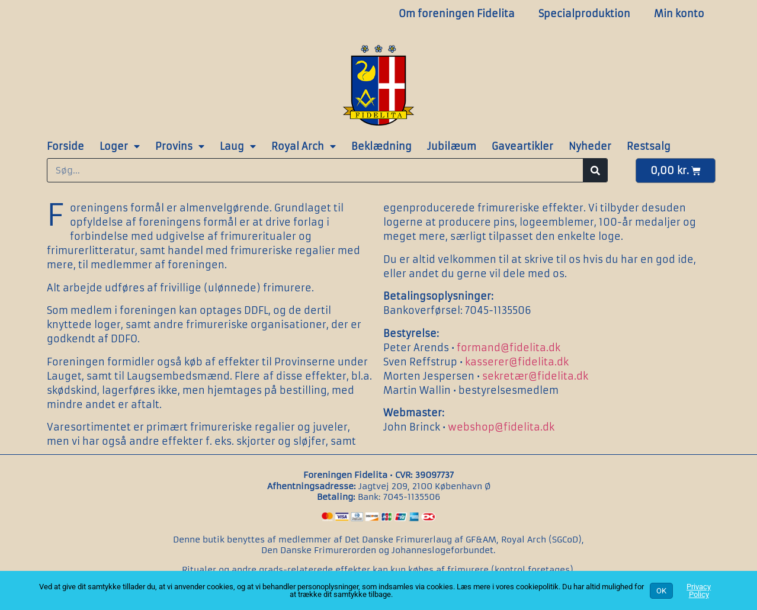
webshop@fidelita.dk (501, 427)
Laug (238, 146)
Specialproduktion (584, 14)
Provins (179, 146)
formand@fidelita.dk (508, 348)
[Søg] (595, 170)
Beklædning (381, 146)
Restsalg (649, 146)
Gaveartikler (522, 146)
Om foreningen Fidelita (457, 14)
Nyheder (590, 146)
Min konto (679, 14)
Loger (120, 146)
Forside (65, 146)
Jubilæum (451, 146)
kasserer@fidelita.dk (517, 362)
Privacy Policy (699, 590)
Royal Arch (303, 146)
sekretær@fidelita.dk (535, 376)
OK (661, 590)
